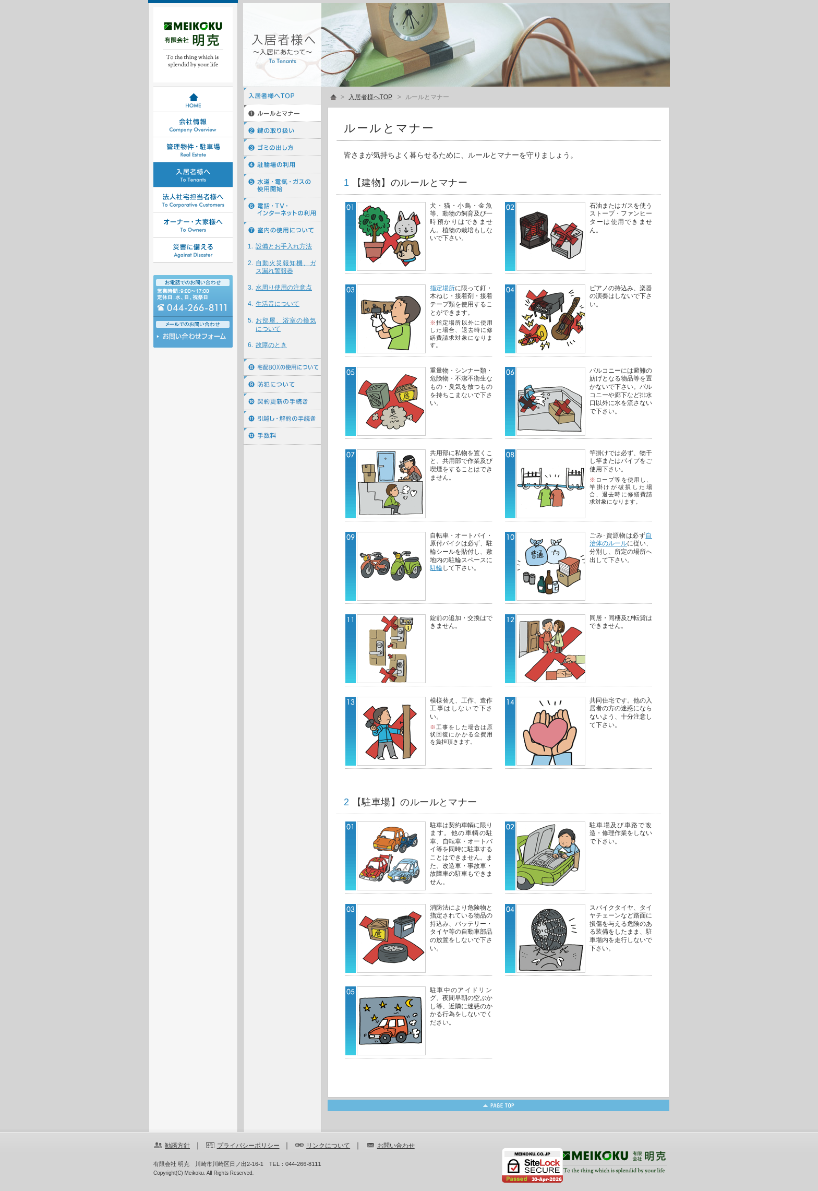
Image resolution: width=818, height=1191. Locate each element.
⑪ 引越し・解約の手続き (282, 418)
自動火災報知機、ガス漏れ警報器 (286, 267)
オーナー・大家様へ (193, 224)
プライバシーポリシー (248, 1145)
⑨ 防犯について (282, 384)
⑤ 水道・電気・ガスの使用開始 (282, 185)
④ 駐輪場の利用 (282, 164)
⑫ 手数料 (282, 436)
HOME (193, 99)
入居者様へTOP (282, 95)
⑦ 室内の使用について (282, 230)
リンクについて (328, 1145)
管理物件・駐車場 (193, 149)
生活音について (277, 303)
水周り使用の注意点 (284, 287)
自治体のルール (621, 539)
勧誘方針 (177, 1145)
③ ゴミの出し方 (282, 147)
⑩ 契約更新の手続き (282, 401)
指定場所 (442, 288)
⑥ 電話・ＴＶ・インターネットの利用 (282, 209)
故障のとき (271, 345)
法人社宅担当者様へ (193, 199)
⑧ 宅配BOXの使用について (282, 367)
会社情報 (193, 124)
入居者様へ (193, 174)
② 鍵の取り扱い (282, 130)
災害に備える (193, 250)
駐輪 (436, 567)
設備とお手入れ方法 (284, 246)
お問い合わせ (193, 339)
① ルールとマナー (282, 113)
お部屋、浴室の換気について (286, 324)
